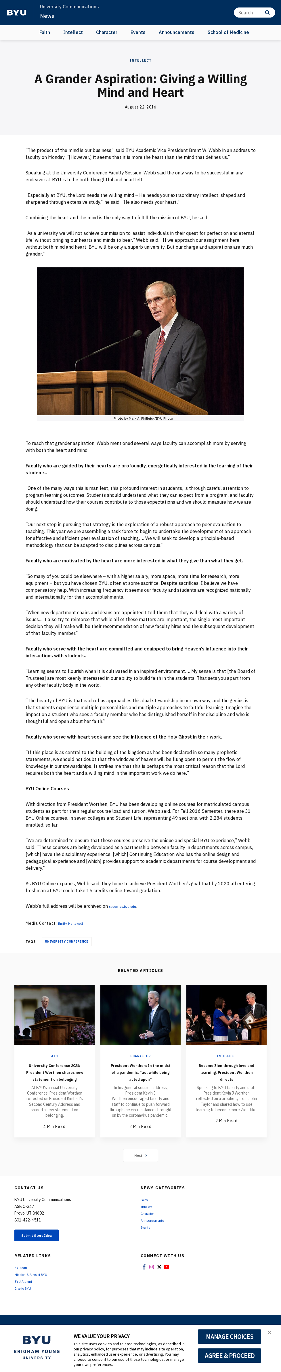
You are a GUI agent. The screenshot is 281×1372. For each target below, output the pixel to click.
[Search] (254, 12)
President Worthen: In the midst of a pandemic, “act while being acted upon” (140, 1075)
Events (138, 32)
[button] (271, 1335)
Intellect (73, 32)
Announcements (176, 32)
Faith (44, 32)
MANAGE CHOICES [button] (229, 1337)
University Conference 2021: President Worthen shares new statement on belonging (54, 1078)
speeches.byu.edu (128, 906)
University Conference (66, 941)
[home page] (17, 13)
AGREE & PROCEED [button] (230, 1356)
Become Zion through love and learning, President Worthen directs (226, 1075)
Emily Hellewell (74, 923)
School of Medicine (228, 32)
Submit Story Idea (44, 1250)
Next (140, 1169)
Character (106, 32)
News (48, 16)
